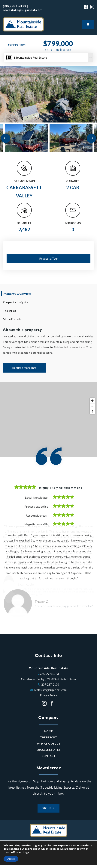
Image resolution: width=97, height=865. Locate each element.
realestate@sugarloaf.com (50, 689)
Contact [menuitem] (49, 755)
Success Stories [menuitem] (48, 749)
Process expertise (36, 506)
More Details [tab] (12, 319)
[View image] (26, 138)
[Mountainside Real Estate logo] (23, 24)
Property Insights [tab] (15, 302)
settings (24, 852)
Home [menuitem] (48, 731)
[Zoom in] (92, 400)
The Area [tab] (9, 310)
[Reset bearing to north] (92, 411)
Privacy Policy (48, 695)
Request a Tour (48, 258)
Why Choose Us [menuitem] (48, 743)
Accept (10, 858)
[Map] (48, 419)
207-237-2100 (50, 684)
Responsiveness (36, 515)
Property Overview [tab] (17, 293)
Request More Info (24, 367)
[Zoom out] (92, 406)
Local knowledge (36, 497)
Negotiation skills (36, 524)
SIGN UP (48, 808)
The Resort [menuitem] (48, 737)
